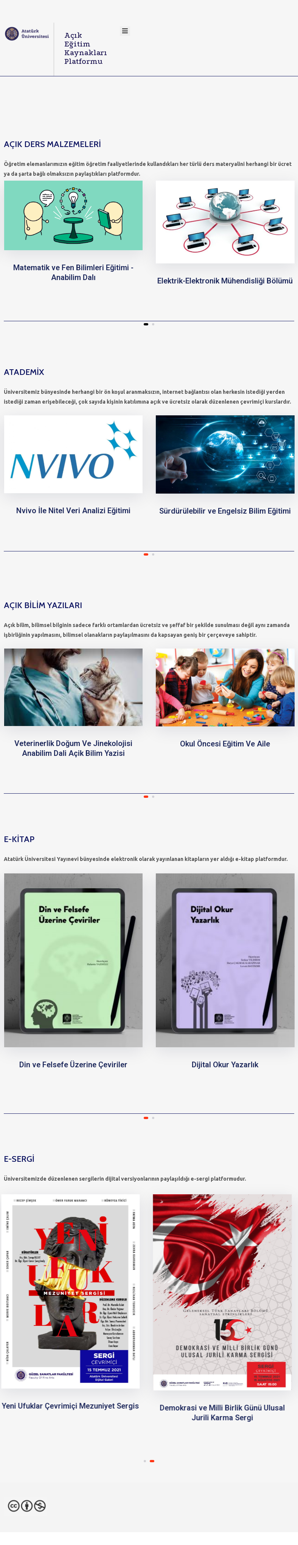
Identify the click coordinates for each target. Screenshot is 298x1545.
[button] (146, 324)
